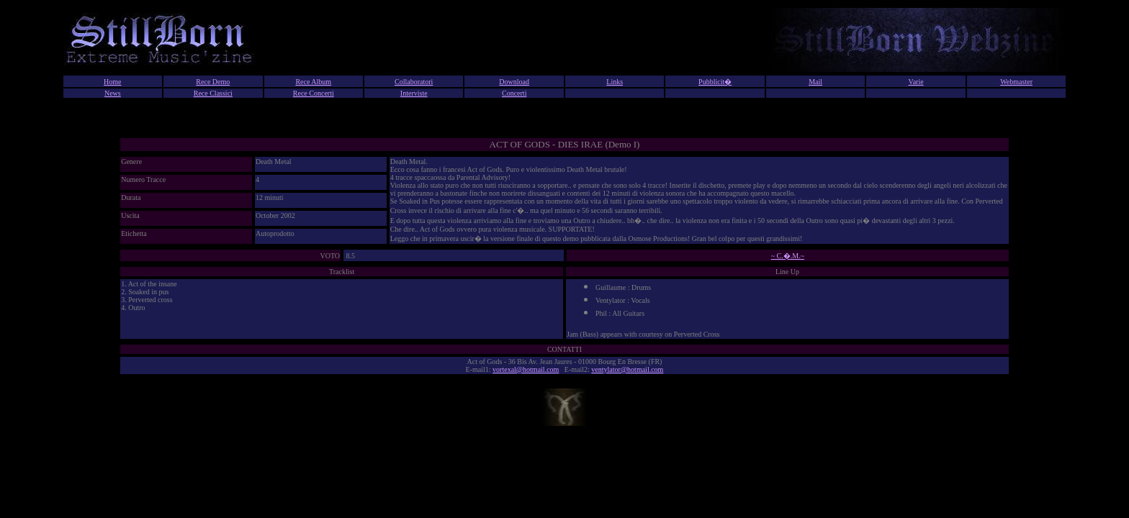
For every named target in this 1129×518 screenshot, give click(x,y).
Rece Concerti (313, 93)
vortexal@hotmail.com (525, 369)
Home (112, 82)
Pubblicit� (715, 82)
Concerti (514, 93)
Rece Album (313, 82)
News (112, 93)
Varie (916, 82)
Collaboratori (414, 82)
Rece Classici (213, 93)
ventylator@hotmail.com (627, 369)
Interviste (414, 93)
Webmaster (1016, 82)
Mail (815, 82)
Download (514, 82)
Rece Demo (213, 82)
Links (614, 82)
